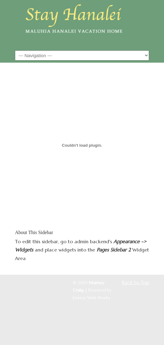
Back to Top (135, 282)
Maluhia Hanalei (82, 25)
